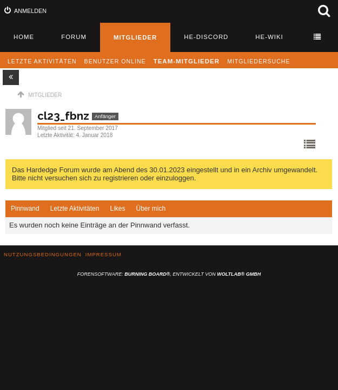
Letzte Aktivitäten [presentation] (75, 208)
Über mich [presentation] (150, 208)
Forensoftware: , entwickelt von (169, 274)
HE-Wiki (269, 37)
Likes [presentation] (117, 208)
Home (24, 37)
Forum (74, 37)
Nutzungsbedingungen (43, 254)
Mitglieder (135, 37)
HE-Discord (206, 37)
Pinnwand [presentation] (25, 208)
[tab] (25, 209)
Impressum (103, 254)
